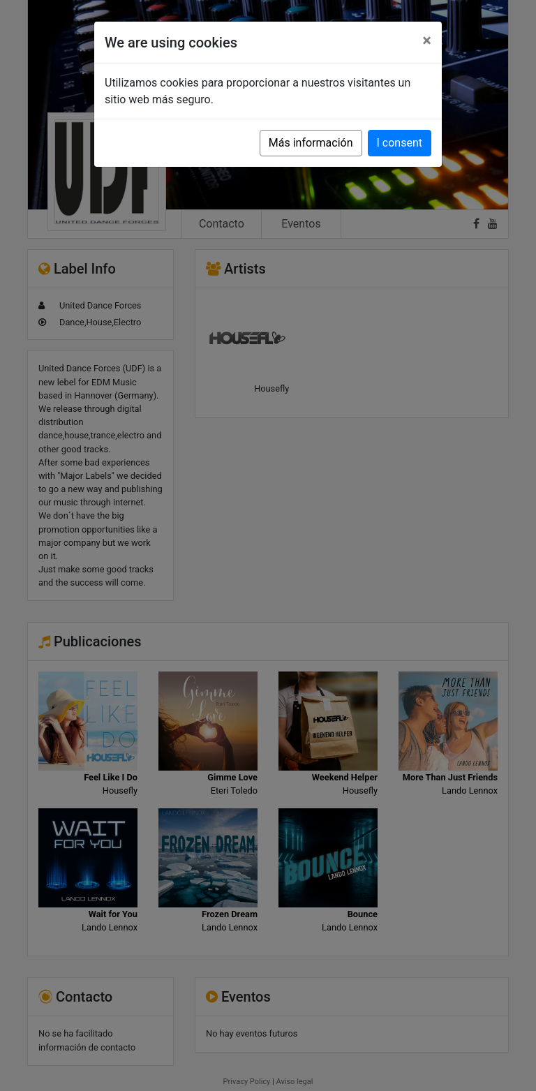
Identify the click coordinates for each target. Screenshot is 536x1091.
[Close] (427, 40)
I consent (399, 142)
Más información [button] (311, 142)
